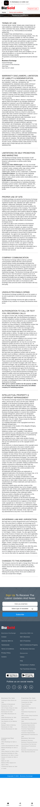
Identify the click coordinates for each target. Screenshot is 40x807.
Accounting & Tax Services (28, 744)
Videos (22, 657)
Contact (3, 637)
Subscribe (20, 614)
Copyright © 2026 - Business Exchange (20, 776)
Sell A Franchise (25, 641)
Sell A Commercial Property (29, 645)
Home (4, 12)
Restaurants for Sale (7, 719)
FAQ (21, 661)
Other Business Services (28, 751)
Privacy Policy (6, 653)
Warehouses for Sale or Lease (9, 755)
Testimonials (5, 645)
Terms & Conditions (7, 649)
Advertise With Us (7, 641)
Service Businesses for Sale (9, 728)
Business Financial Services (29, 742)
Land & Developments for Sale (9, 745)
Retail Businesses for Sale (8, 717)
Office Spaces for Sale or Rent (10, 751)
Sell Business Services (27, 649)
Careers (4, 657)
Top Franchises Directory (28, 669)
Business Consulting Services (29, 749)
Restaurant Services (27, 740)
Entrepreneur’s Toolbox (27, 665)
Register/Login (33, 8)
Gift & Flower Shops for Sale (9, 708)
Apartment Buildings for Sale (9, 753)
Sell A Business (25, 637)
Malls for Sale (5, 760)
